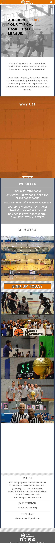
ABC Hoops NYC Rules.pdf (28, 497)
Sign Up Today (27, 286)
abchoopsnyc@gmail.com (27, 518)
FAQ (35, 507)
